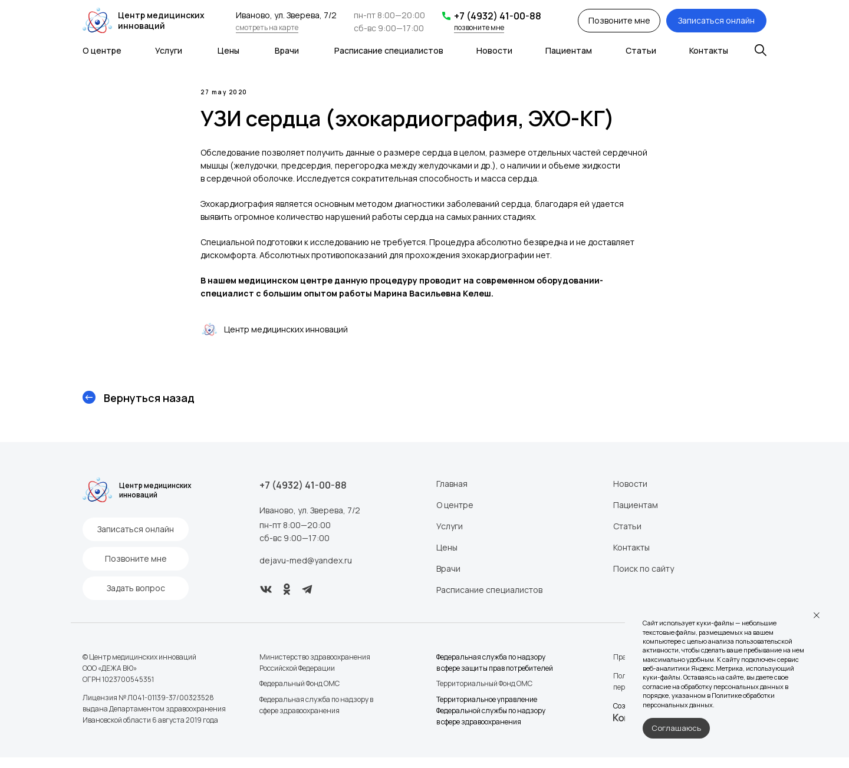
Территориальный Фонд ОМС (484, 694)
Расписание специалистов (388, 50)
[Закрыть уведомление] (816, 615)
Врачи (287, 50)
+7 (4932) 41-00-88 (497, 15)
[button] (619, 20)
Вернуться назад (149, 408)
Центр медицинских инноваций (161, 20)
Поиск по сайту (643, 579)
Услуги (168, 50)
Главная (452, 494)
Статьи (641, 50)
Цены (228, 50)
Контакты (708, 50)
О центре (102, 50)
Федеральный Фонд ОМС (299, 694)
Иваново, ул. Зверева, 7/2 (309, 520)
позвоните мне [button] (479, 27)
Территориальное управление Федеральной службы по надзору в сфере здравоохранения (490, 721)
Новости (494, 50)
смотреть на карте (267, 27)
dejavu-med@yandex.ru (305, 570)
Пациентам (568, 50)
